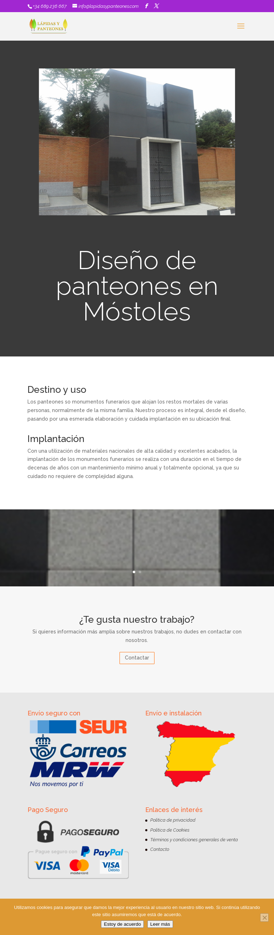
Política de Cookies (169, 830)
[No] (264, 917)
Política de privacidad (173, 820)
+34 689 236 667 (50, 6)
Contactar (137, 658)
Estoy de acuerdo (122, 924)
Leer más (160, 924)
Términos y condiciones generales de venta (194, 839)
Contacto (159, 849)
